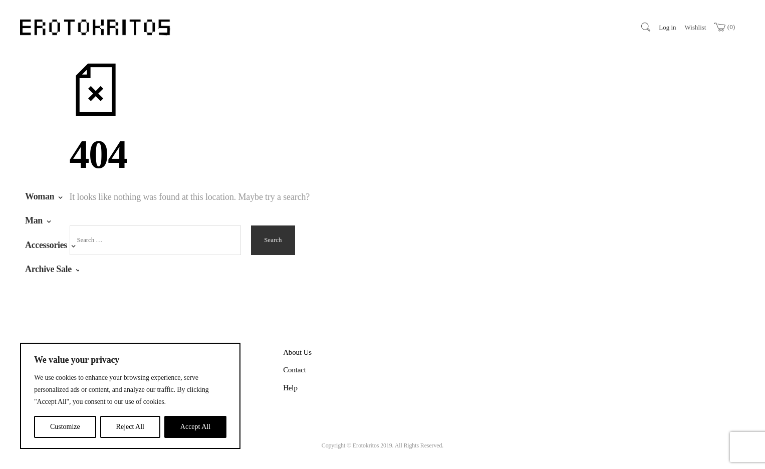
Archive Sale (48, 269)
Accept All (195, 426)
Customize (65, 426)
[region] (130, 396)
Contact (294, 370)
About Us (297, 352)
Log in (667, 27)
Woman (39, 196)
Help (290, 388)
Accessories (46, 245)
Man (34, 220)
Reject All (130, 426)
